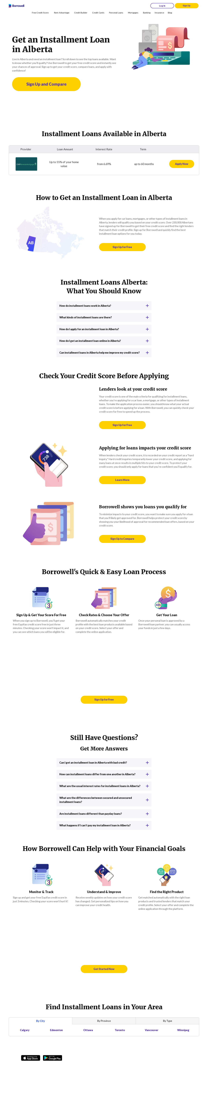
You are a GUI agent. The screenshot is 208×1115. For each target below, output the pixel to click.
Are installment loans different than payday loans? (104, 813)
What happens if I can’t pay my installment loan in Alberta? (104, 825)
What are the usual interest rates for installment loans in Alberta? (104, 786)
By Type (167, 1020)
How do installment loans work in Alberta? (104, 305)
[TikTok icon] (38, 1065)
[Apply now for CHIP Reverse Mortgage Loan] (181, 164)
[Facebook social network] (24, 1065)
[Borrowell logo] (16, 6)
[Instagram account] (31, 1065)
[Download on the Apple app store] (31, 1057)
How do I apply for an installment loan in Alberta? (104, 329)
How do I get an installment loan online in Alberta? (104, 340)
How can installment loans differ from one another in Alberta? (104, 774)
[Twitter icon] (45, 1065)
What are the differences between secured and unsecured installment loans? (104, 800)
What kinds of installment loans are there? (104, 317)
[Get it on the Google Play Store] (52, 1057)
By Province (104, 1020)
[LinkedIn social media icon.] (59, 1065)
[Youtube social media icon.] (52, 1065)
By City (40, 1021)
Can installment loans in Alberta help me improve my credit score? (104, 352)
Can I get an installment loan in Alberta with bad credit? (104, 762)
